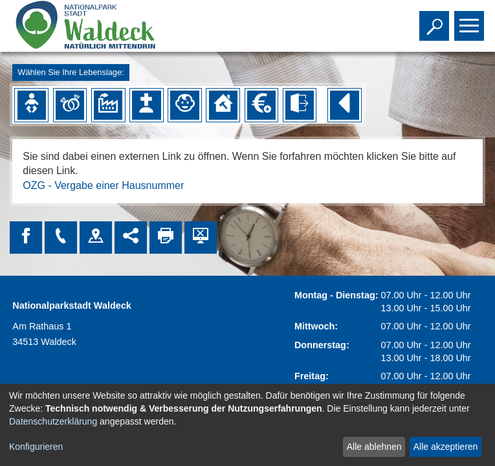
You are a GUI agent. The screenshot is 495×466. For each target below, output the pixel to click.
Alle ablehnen (374, 446)
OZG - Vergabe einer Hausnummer (103, 185)
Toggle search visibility (435, 20)
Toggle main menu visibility (470, 20)
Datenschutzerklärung (53, 421)
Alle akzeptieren (445, 446)
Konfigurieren (36, 446)
